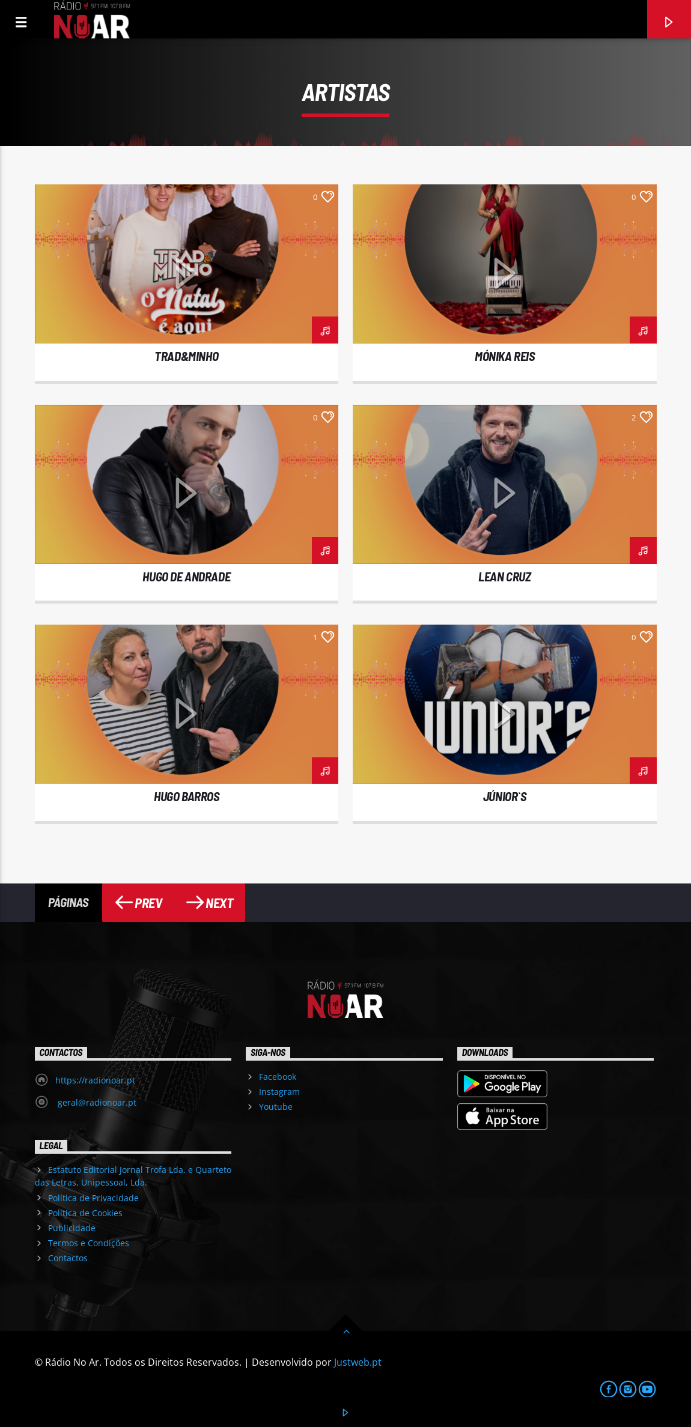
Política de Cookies (85, 1213)
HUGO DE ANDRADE (186, 576)
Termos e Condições (88, 1243)
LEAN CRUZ (504, 576)
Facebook (277, 1076)
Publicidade (72, 1228)
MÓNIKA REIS (504, 355)
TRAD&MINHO (186, 355)
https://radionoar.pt (95, 1080)
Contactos (68, 1258)
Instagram (279, 1091)
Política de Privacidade (93, 1198)
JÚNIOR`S (504, 796)
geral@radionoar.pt (95, 1102)
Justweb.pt (358, 1362)
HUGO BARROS (186, 796)
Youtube (276, 1106)
